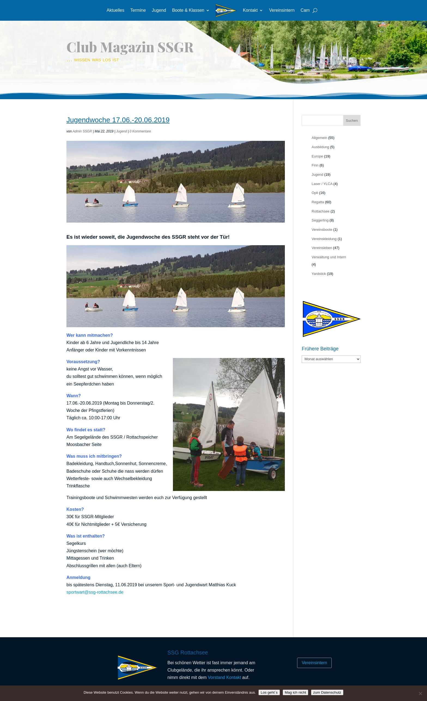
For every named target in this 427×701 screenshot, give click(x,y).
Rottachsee (321, 211)
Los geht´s (269, 692)
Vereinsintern (281, 10)
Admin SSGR (82, 131)
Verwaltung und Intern (329, 257)
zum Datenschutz (327, 692)
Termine (138, 10)
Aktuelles (115, 10)
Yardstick (319, 274)
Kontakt (250, 10)
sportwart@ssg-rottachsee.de (94, 592)
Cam (305, 10)
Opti (315, 193)
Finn (315, 165)
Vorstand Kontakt (224, 677)
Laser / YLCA (322, 184)
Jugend (159, 10)
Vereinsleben (322, 248)
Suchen (352, 121)
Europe (317, 156)
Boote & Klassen (188, 10)
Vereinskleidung (324, 239)
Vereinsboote (322, 229)
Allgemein (319, 138)
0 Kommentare (140, 131)
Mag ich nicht (295, 692)
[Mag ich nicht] (420, 693)
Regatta (318, 202)
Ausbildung (320, 147)
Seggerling (320, 220)
